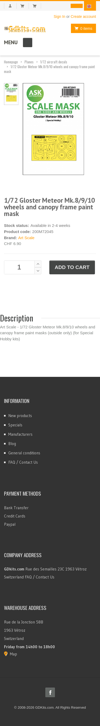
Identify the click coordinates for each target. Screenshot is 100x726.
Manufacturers (20, 434)
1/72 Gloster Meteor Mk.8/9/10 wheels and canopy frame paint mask (49, 69)
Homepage (11, 61)
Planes (29, 61)
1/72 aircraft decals (53, 61)
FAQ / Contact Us (23, 462)
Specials (15, 424)
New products (20, 415)
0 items (82, 28)
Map (13, 653)
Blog (12, 443)
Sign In (59, 16)
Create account (83, 16)
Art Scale (26, 237)
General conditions (24, 452)
